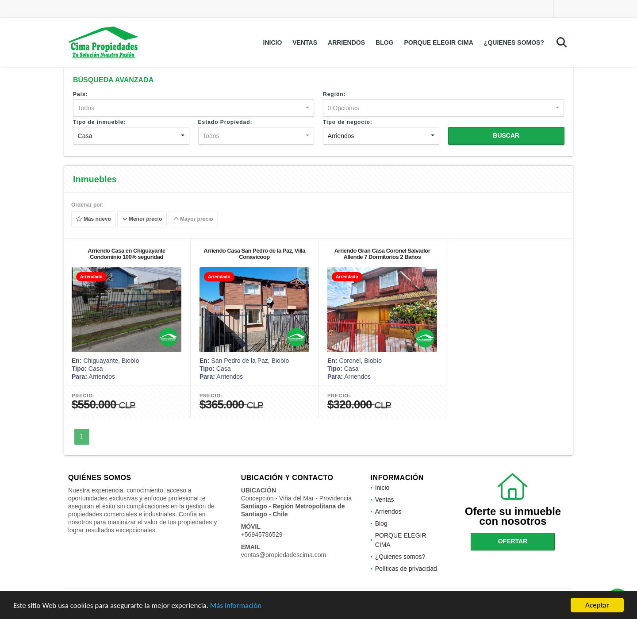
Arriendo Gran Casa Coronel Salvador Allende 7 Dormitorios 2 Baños (382, 253)
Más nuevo (93, 219)
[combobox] (193, 108)
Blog (384, 42)
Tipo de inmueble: (99, 122)
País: (80, 94)
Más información (235, 605)
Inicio (272, 42)
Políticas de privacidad (406, 568)
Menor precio (142, 219)
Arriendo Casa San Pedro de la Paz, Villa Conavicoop (254, 253)
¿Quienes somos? (514, 42)
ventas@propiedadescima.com (283, 554)
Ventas (304, 42)
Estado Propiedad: (225, 122)
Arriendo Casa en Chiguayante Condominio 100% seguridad (126, 253)
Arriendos (346, 42)
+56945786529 (262, 534)
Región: (334, 94)
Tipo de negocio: (347, 122)
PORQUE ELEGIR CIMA (438, 42)
